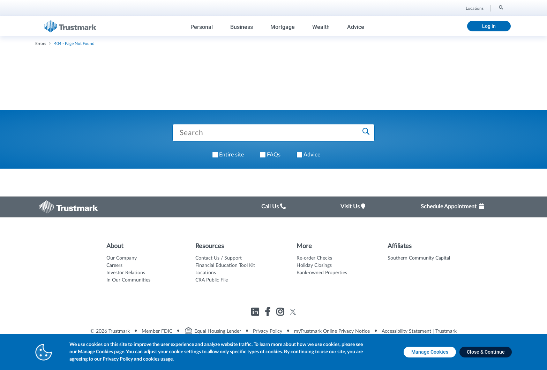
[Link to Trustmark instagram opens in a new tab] (281, 313)
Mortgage (282, 27)
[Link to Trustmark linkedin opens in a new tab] (256, 313)
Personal (201, 27)
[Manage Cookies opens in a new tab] (430, 352)
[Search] (500, 7)
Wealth (321, 27)
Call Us (273, 206)
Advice (355, 27)
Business (241, 27)
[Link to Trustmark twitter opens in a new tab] (293, 312)
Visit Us (352, 206)
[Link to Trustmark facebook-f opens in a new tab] (268, 313)
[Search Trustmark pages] (273, 132)
